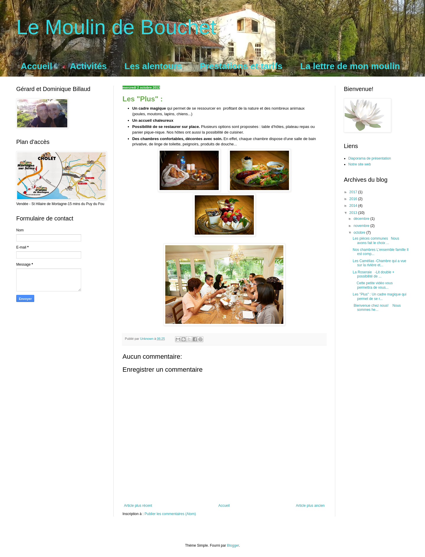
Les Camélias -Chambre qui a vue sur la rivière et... (379, 263)
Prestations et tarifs (241, 66)
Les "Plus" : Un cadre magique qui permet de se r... (379, 296)
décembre (362, 219)
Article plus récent (138, 506)
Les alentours (153, 66)
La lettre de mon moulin (350, 66)
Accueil (36, 66)
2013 (353, 213)
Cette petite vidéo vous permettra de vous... (373, 285)
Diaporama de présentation (369, 158)
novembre (362, 226)
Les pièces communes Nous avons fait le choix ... (376, 240)
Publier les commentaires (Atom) (170, 514)
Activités (88, 66)
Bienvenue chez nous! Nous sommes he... (377, 307)
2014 (353, 206)
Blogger (233, 545)
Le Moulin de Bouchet (116, 27)
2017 (353, 192)
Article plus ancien (310, 506)
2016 (353, 199)
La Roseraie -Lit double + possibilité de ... (373, 274)
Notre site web (359, 164)
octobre (360, 232)
